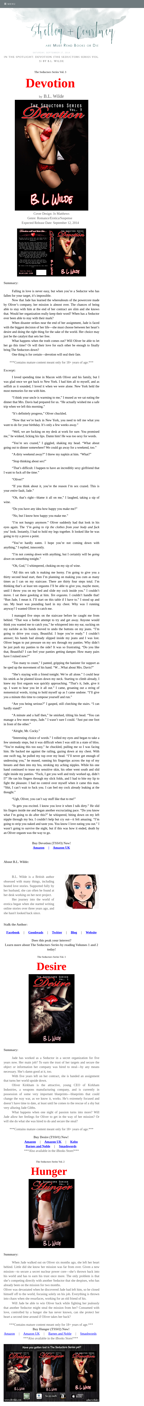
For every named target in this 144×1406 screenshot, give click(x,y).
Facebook (13, 932)
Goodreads (35, 932)
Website (91, 932)
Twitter (57, 932)
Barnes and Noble (38, 1146)
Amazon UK (53, 1142)
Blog (74, 932)
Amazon (30, 1142)
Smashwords (68, 1146)
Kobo (74, 1142)
